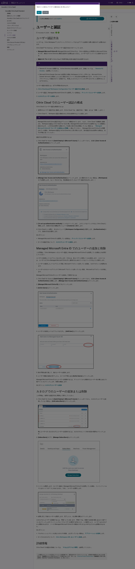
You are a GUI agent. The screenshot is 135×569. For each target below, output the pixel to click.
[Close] (99, 3)
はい (39, 12)
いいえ (45, 12)
